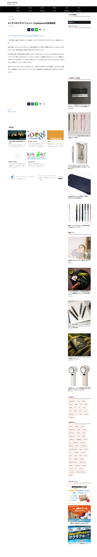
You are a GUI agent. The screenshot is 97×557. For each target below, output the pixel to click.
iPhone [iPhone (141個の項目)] (85, 439)
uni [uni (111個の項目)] (76, 468)
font (13, 111)
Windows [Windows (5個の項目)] (86, 414)
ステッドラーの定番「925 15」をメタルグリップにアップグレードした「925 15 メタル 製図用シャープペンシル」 (79, 106)
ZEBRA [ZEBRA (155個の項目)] (70, 475)
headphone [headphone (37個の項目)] (71, 439)
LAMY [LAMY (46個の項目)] (76, 446)
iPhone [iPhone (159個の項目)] (85, 404)
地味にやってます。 (13, 162)
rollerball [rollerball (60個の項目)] (76, 459)
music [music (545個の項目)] (75, 411)
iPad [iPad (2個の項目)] (81, 404)
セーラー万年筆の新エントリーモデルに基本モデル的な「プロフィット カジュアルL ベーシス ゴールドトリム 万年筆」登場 (79, 325)
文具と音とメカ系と (48, 552)
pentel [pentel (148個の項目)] (70, 455)
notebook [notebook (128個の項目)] (76, 452)
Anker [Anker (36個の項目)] (82, 426)
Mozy (48, 141)
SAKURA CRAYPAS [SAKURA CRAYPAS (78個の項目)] (73, 462)
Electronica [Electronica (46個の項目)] (71, 432)
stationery (42, 11)
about (18, 8)
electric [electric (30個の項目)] (84, 429)
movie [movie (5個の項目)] (70, 411)
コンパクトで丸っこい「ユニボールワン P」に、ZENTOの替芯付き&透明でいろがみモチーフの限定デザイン (79, 166)
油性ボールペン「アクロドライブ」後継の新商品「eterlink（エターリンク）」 (79, 226)
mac (79, 8)
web (55, 11)
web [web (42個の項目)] (81, 414)
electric (42, 8)
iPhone (54, 8)
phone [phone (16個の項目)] (80, 411)
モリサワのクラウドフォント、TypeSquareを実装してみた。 (27, 36)
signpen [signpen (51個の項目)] (71, 465)
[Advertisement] (20, 87)
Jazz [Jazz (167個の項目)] (70, 442)
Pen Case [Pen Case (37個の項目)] (83, 452)
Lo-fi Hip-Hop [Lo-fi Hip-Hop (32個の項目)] (83, 446)
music (30, 11)
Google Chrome (32, 141)
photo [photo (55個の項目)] (75, 455)
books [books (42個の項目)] (78, 429)
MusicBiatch (31, 162)
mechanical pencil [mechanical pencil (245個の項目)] (73, 449)
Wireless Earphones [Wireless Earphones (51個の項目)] (81, 472)
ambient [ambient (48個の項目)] (77, 426)
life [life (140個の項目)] (75, 407)
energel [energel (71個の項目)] (78, 432)
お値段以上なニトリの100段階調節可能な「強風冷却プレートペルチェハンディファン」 (79, 389)
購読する (72, 22)
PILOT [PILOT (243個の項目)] (81, 455)
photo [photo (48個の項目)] (86, 411)
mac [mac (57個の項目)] (79, 407)
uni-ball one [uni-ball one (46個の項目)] (71, 472)
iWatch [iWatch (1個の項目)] (70, 407)
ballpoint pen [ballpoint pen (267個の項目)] (72, 429)
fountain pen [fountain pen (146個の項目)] (72, 436)
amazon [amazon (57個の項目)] (71, 426)
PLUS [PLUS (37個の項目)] (86, 455)
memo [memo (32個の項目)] (80, 449)
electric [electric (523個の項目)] (71, 404)
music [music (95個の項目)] (70, 452)
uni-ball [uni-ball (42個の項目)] (80, 468)
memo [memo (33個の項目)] (84, 407)
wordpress (66, 11)
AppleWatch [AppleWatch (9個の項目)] (71, 401)
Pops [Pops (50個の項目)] (70, 459)
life (67, 8)
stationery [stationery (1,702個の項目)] (71, 414)
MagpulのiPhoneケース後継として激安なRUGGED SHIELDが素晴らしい (78, 197)
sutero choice (12, 2)
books (30, 8)
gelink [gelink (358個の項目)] (83, 436)
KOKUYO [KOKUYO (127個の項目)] (71, 446)
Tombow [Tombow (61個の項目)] (71, 468)
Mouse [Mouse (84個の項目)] (86, 449)
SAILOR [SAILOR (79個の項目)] (82, 459)
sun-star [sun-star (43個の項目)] (84, 465)
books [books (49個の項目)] (78, 401)
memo (18, 11)
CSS (10, 111)
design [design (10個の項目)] (83, 401)
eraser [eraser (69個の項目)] (84, 432)
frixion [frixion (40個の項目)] (78, 436)
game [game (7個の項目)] (76, 404)
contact (79, 11)
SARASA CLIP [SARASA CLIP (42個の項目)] (82, 462)
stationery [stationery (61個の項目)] (77, 465)
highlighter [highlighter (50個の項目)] (79, 439)
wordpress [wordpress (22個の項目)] (71, 417)
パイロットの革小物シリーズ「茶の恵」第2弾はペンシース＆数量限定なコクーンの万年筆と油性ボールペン (79, 293)
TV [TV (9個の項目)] (76, 414)
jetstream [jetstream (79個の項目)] (76, 442)
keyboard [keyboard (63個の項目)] (82, 442)
